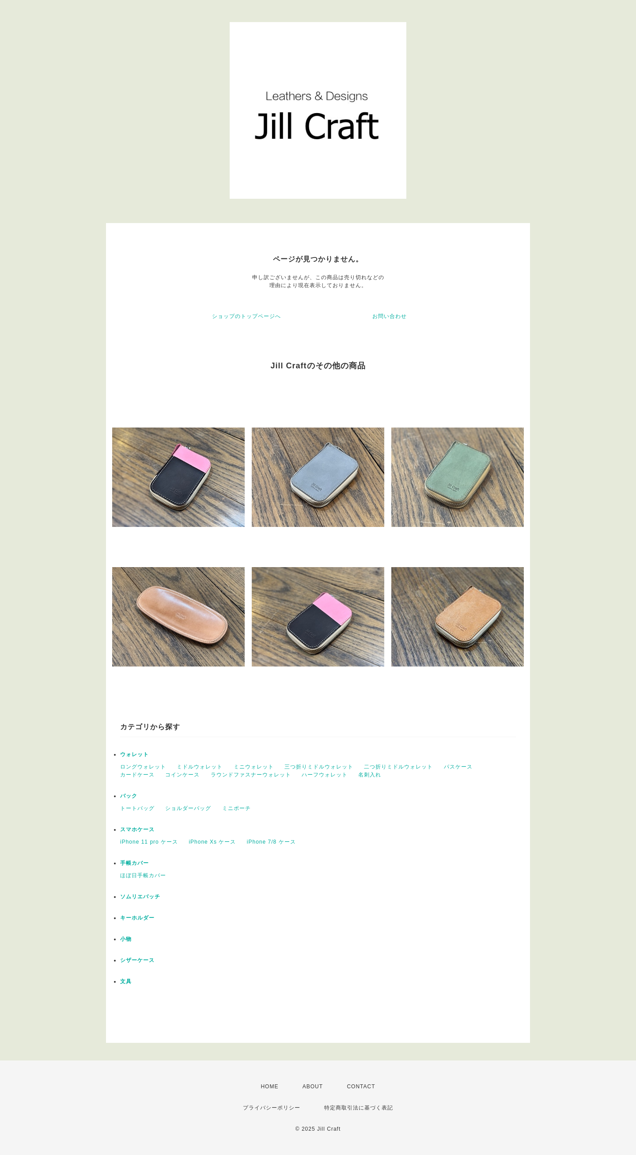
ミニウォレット (254, 767)
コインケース (182, 775)
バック (128, 796)
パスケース (458, 767)
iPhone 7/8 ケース (271, 842)
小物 (126, 939)
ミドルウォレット (200, 767)
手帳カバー (134, 863)
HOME (269, 1086)
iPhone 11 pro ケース (149, 842)
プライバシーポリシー (271, 1108)
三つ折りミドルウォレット (318, 767)
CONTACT (361, 1086)
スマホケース (137, 829)
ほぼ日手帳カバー (143, 875)
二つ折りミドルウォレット (398, 767)
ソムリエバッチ (140, 897)
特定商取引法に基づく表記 (358, 1108)
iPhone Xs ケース (212, 842)
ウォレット (134, 754)
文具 (126, 981)
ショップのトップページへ (246, 316)
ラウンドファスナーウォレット (251, 775)
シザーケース (137, 960)
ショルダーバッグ (188, 808)
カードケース (137, 775)
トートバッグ (137, 808)
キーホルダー (137, 918)
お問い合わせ (389, 316)
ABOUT (313, 1086)
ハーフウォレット (325, 775)
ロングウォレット (143, 767)
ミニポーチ (236, 808)
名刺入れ (369, 775)
